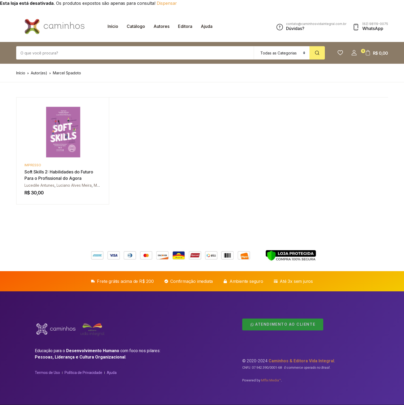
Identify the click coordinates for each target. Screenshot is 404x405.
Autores (161, 26)
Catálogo (136, 26)
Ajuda (206, 26)
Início (113, 26)
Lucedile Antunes (39, 185)
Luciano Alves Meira (74, 185)
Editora (185, 26)
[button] (354, 53)
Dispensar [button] (167, 3)
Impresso (32, 165)
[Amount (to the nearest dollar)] (135, 52)
